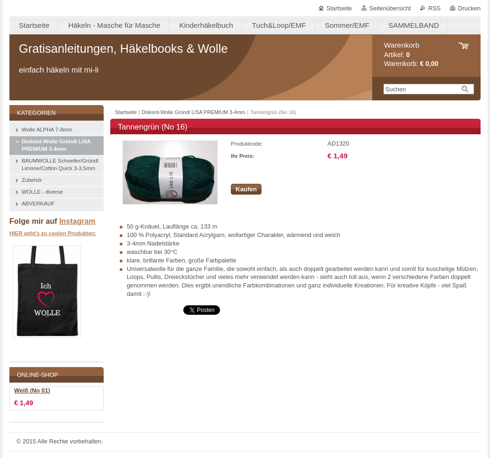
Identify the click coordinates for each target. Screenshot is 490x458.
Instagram (77, 221)
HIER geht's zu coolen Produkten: (52, 233)
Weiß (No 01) (32, 390)
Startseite (339, 8)
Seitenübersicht (390, 8)
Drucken (469, 8)
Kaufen (246, 189)
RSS (434, 8)
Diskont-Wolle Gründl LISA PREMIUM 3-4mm (193, 112)
